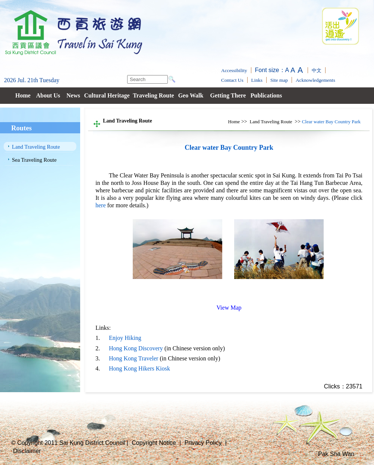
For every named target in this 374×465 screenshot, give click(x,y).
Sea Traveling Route (34, 160)
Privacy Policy (203, 443)
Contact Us (232, 80)
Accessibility (234, 70)
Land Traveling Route (36, 147)
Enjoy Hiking (125, 338)
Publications (266, 95)
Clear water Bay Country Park (331, 121)
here (100, 205)
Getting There (228, 95)
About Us (48, 95)
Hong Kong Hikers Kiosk (139, 368)
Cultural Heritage (106, 95)
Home (23, 95)
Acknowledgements (315, 80)
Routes (21, 128)
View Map (228, 307)
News (73, 95)
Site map (279, 80)
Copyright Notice (154, 443)
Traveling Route (153, 95)
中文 (316, 70)
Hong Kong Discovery (136, 348)
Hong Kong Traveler (133, 358)
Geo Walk (191, 95)
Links (257, 80)
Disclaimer (27, 451)
